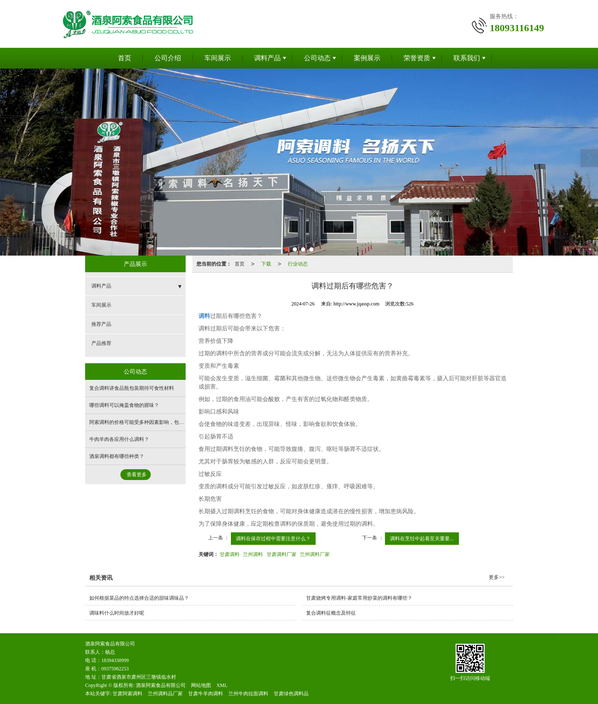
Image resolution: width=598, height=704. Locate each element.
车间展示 (217, 58)
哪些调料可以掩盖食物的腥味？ (124, 405)
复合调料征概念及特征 (331, 613)
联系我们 (466, 58)
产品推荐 (101, 343)
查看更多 (137, 475)
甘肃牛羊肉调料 (205, 694)
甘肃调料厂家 (282, 554)
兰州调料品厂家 (165, 694)
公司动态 (317, 58)
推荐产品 (101, 324)
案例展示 (367, 58)
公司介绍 (167, 58)
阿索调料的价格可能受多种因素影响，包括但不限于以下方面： (159, 422)
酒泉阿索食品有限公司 (161, 685)
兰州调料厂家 (315, 554)
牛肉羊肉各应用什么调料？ (119, 439)
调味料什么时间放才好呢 (116, 613)
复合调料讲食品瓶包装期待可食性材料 (131, 388)
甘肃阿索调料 (127, 694)
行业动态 (298, 264)
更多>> (497, 577)
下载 (266, 264)
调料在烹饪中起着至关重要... (422, 539)
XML (222, 685)
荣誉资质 (417, 58)
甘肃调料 (230, 554)
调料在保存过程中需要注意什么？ (273, 539)
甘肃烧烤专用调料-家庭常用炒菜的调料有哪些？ (359, 598)
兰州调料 (253, 554)
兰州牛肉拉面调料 (248, 694)
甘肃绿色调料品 (291, 694)
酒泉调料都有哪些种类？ (116, 456)
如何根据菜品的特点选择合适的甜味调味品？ (139, 598)
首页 (124, 58)
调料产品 (267, 58)
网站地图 (201, 685)
